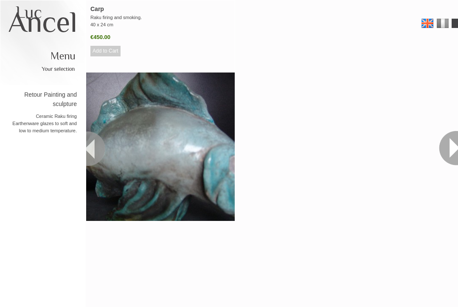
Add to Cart (105, 51)
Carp (97, 9)
